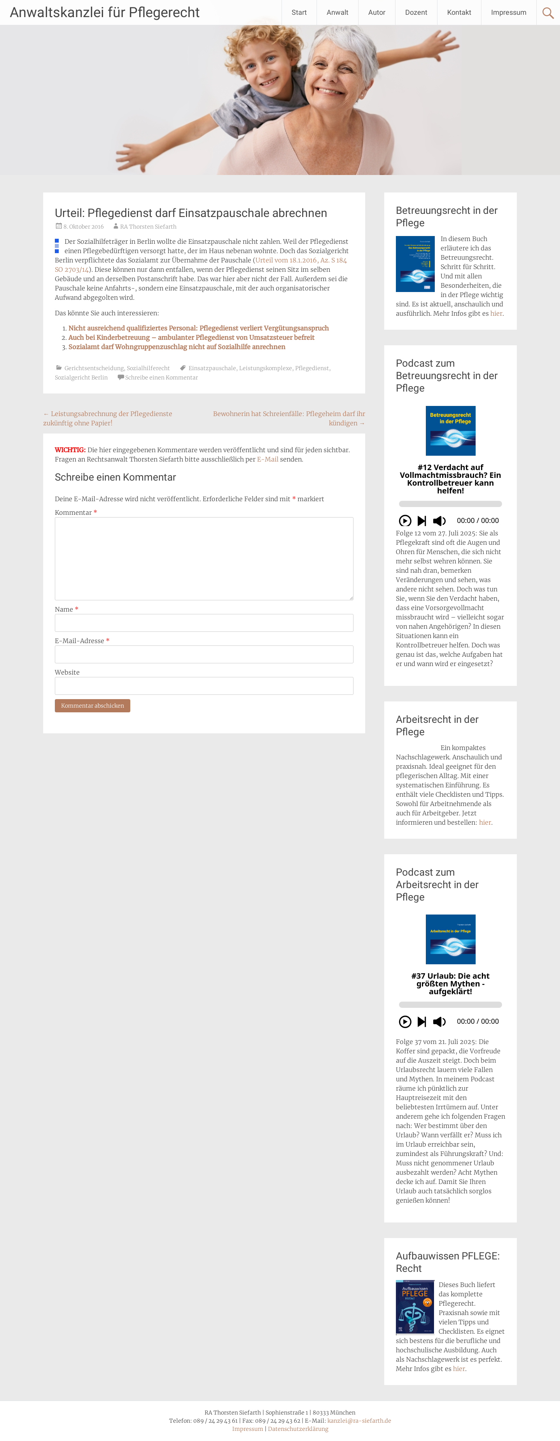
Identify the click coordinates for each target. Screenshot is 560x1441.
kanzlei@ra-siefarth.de (359, 1420)
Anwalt (337, 12)
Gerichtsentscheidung (94, 368)
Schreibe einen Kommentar (161, 377)
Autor (376, 12)
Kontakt (459, 12)
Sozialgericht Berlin (81, 377)
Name (67, 609)
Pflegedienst (312, 368)
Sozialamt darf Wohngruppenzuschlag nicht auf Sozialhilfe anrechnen (176, 347)
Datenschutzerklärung (298, 1428)
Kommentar (76, 512)
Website (67, 672)
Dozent (416, 12)
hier (496, 313)
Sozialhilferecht (148, 368)
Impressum (509, 12)
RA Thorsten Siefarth (148, 226)
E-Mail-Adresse (82, 641)
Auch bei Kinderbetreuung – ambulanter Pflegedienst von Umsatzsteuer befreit (191, 337)
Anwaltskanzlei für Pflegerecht (105, 12)
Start (299, 12)
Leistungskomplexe (265, 368)
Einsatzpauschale (212, 368)
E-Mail (267, 459)
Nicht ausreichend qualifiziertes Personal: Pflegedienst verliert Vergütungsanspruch (198, 328)
